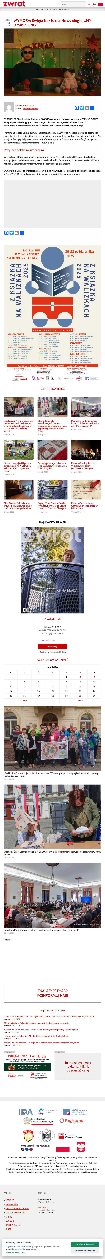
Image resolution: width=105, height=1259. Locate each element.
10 (94, 681)
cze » (80, 700)
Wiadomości (12, 1204)
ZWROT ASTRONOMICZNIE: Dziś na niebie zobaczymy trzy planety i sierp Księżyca (41, 1029)
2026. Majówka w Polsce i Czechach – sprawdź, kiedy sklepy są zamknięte (36, 1023)
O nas (8, 1229)
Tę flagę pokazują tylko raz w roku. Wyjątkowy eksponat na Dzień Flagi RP (52, 466)
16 (80, 686)
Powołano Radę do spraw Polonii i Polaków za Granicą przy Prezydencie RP (85, 423)
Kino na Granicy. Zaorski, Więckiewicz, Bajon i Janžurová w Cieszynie (83, 466)
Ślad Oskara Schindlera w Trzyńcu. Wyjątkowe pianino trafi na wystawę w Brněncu (18, 506)
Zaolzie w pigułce (15, 1212)
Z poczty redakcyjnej (17, 1208)
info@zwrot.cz (48, 1210)
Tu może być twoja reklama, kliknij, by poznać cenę (78, 1066)
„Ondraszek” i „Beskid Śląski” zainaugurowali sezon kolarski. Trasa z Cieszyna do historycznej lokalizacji (49, 1016)
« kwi (25, 700)
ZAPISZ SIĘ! (52, 646)
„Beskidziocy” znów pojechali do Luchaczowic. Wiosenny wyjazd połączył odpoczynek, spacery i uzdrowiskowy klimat (18, 426)
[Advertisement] (52, 959)
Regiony (10, 1200)
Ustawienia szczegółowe (15, 1253)
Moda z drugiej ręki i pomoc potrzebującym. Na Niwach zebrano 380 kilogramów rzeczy (17, 467)
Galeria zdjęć (13, 1225)
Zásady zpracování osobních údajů (52, 652)
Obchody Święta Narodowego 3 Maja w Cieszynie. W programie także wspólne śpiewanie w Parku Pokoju (52, 426)
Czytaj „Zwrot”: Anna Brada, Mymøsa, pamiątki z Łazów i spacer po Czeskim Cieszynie (52, 506)
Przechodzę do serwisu (85, 1244)
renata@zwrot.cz (31, 108)
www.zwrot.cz (43, 1207)
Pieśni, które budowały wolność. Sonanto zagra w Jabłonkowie (84, 506)
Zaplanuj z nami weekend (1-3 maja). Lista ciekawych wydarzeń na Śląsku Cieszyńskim (41, 1042)
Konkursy (11, 1220)
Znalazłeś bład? (52, 993)
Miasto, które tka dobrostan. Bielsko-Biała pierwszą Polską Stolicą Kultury (36, 1036)
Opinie (9, 1216)
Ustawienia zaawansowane (85, 1251)
